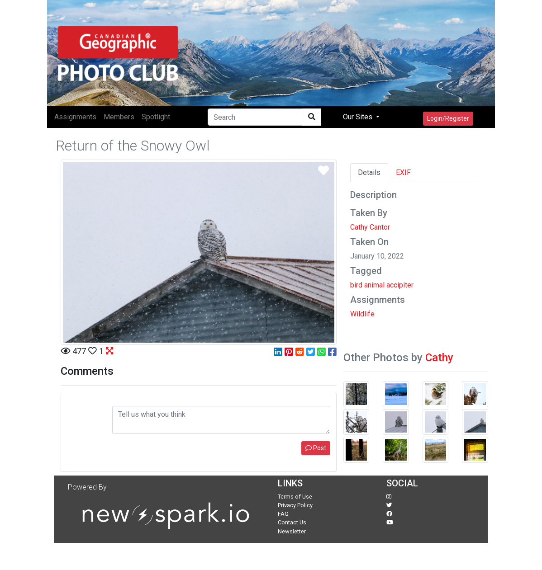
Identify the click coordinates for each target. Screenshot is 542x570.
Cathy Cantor (370, 227)
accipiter (400, 285)
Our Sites (358, 117)
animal (374, 285)
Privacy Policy (295, 505)
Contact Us (292, 522)
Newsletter (292, 531)
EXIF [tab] (403, 172)
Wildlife (362, 314)
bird (356, 285)
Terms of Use (295, 496)
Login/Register (448, 118)
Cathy (439, 357)
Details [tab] (369, 172)
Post (315, 448)
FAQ (283, 513)
